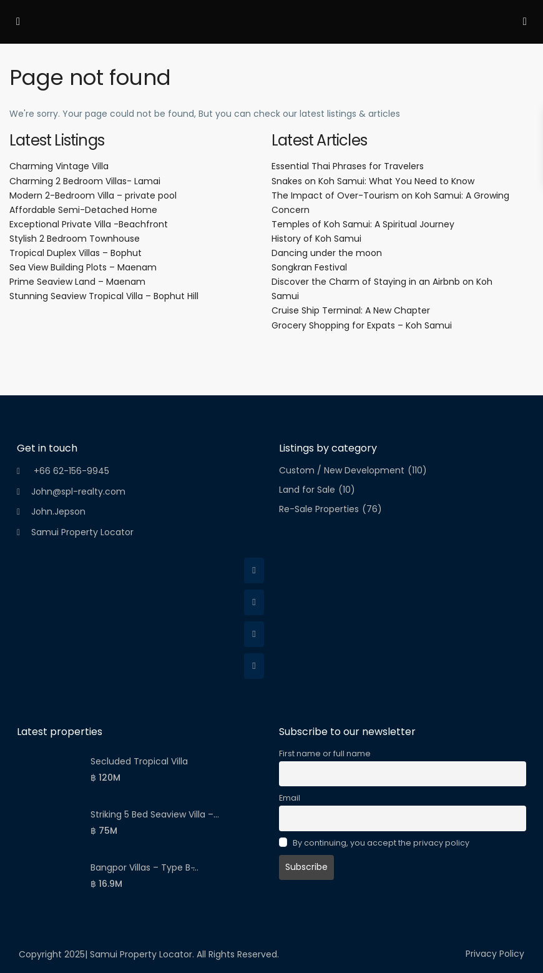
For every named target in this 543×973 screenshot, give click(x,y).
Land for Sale (307, 490)
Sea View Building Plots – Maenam (83, 267)
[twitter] (254, 602)
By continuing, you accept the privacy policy (374, 842)
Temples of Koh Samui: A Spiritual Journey (363, 224)
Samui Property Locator (82, 532)
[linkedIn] (254, 634)
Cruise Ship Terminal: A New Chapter (351, 310)
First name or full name (325, 753)
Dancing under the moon (327, 253)
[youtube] (254, 666)
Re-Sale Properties (319, 509)
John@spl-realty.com (78, 491)
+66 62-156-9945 (70, 471)
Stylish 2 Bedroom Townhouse (74, 238)
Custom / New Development (341, 471)
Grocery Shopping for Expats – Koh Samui (362, 325)
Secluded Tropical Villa (139, 761)
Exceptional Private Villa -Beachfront (88, 224)
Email (289, 798)
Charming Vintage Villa (59, 166)
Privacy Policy (495, 953)
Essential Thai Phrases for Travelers (348, 166)
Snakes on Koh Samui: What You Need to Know (373, 181)
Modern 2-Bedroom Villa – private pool (93, 195)
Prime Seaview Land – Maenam (77, 281)
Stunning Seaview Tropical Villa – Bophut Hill (103, 296)
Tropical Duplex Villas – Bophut (75, 253)
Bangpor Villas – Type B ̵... (144, 867)
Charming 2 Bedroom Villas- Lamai (84, 181)
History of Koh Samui (316, 238)
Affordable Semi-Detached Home (83, 210)
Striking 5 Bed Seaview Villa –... (154, 814)
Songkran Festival (309, 267)
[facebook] (254, 570)
